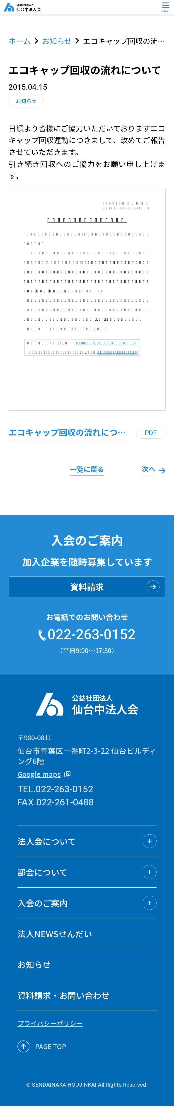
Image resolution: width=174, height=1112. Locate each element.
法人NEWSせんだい (54, 938)
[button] (87, 846)
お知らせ (57, 41)
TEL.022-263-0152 (55, 794)
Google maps (45, 778)
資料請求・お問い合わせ (63, 1000)
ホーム (20, 41)
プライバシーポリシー (50, 1028)
